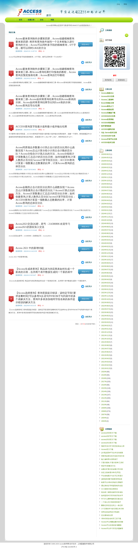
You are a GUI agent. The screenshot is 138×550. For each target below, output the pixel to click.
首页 (20, 20)
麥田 (114, 75)
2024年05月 (105, 237)
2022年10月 (105, 299)
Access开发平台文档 (109, 139)
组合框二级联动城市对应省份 (112, 492)
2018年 (104, 378)
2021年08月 (105, 345)
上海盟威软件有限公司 (86, 544)
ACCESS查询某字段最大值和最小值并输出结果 (41, 126)
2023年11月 (105, 256)
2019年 (104, 375)
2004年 (104, 418)
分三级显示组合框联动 (109, 489)
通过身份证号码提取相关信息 (112, 486)
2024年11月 (105, 217)
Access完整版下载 (108, 113)
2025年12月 (105, 174)
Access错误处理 (107, 109)
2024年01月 (105, 250)
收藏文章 (31, 20)
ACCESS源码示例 (108, 129)
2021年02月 (105, 365)
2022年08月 (105, 306)
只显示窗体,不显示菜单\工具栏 (112, 463)
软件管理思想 (106, 126)
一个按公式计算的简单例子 (111, 502)
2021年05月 (105, 355)
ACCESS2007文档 (108, 136)
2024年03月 (105, 243)
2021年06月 (105, 352)
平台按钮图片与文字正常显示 (112, 476)
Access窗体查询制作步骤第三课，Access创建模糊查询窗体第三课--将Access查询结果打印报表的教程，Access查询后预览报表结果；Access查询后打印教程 (46, 72)
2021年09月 (105, 342)
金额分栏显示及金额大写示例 (112, 469)
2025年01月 (105, 210)
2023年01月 (105, 289)
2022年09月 (105, 302)
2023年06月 (105, 273)
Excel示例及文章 (107, 103)
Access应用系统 (107, 119)
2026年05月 (105, 158)
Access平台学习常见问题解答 (112, 528)
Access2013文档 (107, 96)
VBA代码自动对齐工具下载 (111, 519)
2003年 (104, 421)
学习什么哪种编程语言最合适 (112, 499)
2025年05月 (105, 197)
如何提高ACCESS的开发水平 (112, 495)
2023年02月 (105, 286)
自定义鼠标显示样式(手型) (111, 472)
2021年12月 (105, 332)
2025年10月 (105, 181)
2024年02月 (105, 246)
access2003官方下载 (109, 433)
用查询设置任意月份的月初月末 (112, 456)
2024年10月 (105, 220)
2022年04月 (105, 319)
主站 (118, 4)
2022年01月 (105, 329)
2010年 (104, 405)
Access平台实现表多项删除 (111, 525)
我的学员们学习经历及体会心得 (112, 446)
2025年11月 (105, 177)
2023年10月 (105, 260)
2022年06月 (105, 312)
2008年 (104, 411)
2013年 (104, 395)
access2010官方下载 (109, 439)
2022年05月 (105, 316)
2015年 (104, 388)
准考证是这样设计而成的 (110, 512)
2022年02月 (105, 326)
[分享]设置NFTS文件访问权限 (112, 453)
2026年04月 (105, 161)
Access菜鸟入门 (107, 106)
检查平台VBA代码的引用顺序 (112, 482)
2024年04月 (105, 240)
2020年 (104, 372)
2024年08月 (105, 227)
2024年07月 (105, 230)
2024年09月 (105, 223)
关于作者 (108, 40)
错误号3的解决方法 (108, 466)
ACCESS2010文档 (108, 116)
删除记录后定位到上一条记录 (112, 505)
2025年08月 (105, 187)
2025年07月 (105, 190)
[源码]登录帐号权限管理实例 (111, 479)
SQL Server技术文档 (109, 133)
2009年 (104, 408)
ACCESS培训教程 (108, 123)
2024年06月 (105, 233)
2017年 (104, 382)
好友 (41, 20)
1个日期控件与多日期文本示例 (112, 509)
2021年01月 (105, 368)
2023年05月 (105, 276)
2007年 (104, 414)
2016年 (104, 385)
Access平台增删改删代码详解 (112, 522)
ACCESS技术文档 (108, 142)
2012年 (104, 398)
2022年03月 (105, 322)
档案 (52, 20)
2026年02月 (105, 167)
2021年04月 (105, 358)
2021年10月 (105, 339)
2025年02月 (105, 207)
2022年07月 (105, 309)
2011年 (104, 401)
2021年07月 (105, 349)
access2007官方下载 (109, 436)
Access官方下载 (107, 449)
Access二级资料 (107, 100)
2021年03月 (105, 362)
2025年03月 (105, 204)
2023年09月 (105, 263)
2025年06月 (105, 194)
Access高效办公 (107, 93)
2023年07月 (105, 270)
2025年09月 (105, 184)
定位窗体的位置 (107, 515)
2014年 (104, 391)
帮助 (125, 4)
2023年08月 (105, 266)
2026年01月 (105, 171)
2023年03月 (105, 283)
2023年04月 (105, 279)
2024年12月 (105, 214)
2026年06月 (105, 154)
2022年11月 (105, 296)
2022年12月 (105, 293)
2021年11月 (105, 335)
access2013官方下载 (109, 443)
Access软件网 (64, 544)
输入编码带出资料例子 (109, 459)
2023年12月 (105, 253)
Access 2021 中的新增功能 (30, 248)
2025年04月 (105, 200)
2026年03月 (105, 164)
